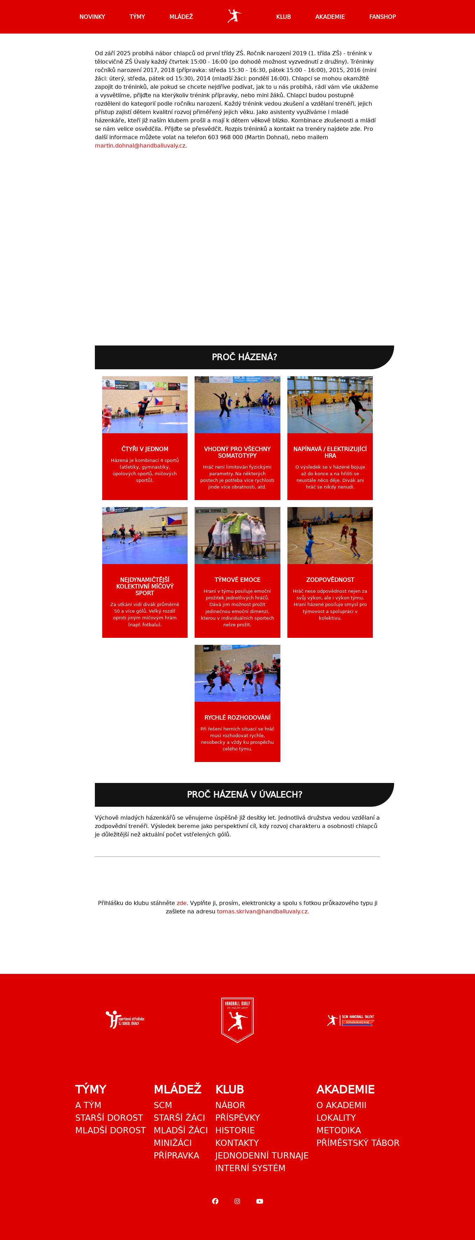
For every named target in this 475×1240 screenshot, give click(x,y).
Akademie (330, 17)
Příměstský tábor (358, 1143)
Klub (283, 17)
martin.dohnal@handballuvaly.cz (140, 145)
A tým (88, 1105)
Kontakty (237, 1143)
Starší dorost (109, 1118)
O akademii (341, 1105)
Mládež (181, 17)
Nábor (230, 1105)
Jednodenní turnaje (262, 1156)
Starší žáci (179, 1118)
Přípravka (176, 1156)
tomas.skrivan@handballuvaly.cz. (263, 911)
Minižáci (173, 1143)
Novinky (92, 17)
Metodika (338, 1130)
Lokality (336, 1118)
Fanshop (382, 17)
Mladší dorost (110, 1130)
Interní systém (250, 1168)
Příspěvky (237, 1118)
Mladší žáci (181, 1130)
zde (182, 903)
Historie (235, 1130)
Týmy (137, 17)
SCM (163, 1105)
